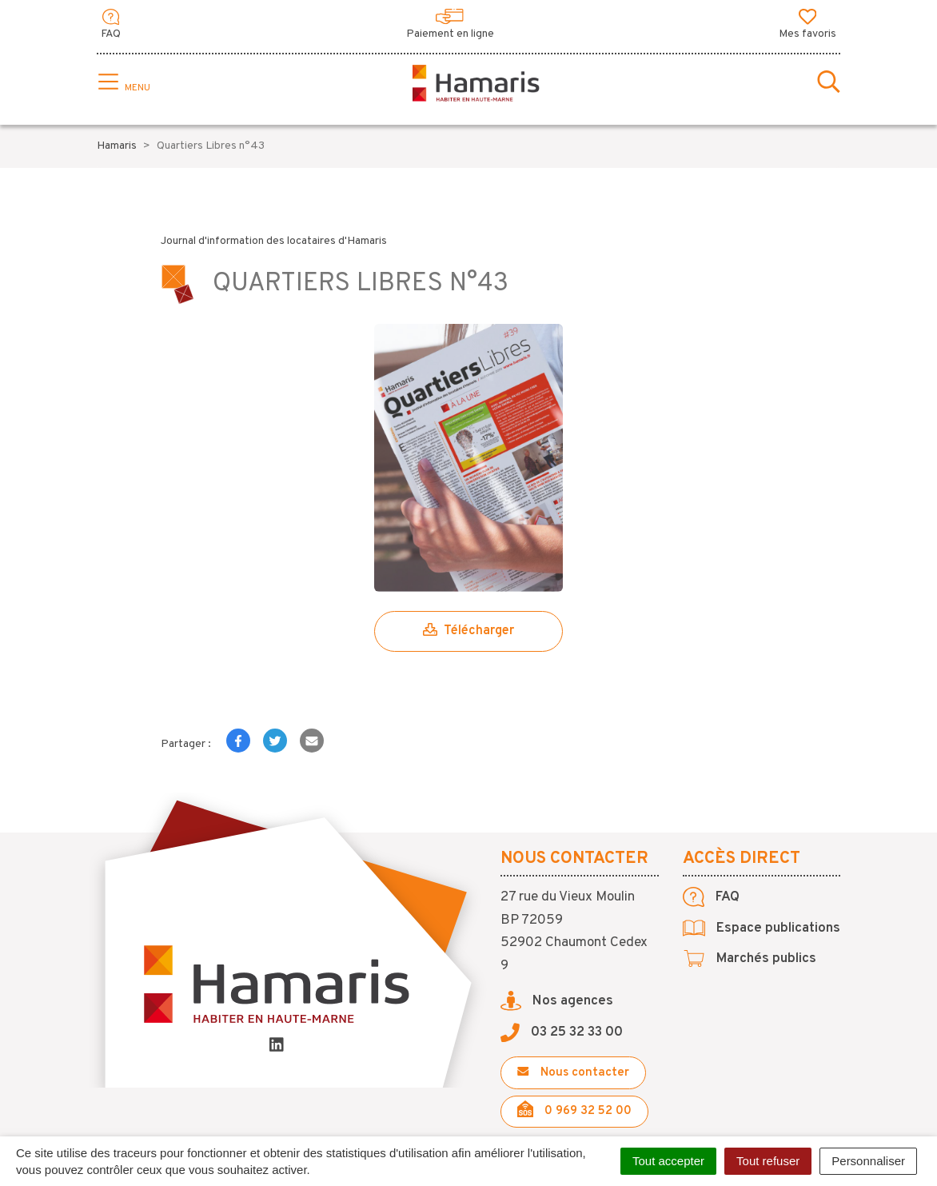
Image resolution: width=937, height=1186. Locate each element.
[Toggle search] (828, 83)
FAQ (111, 25)
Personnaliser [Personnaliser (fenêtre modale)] (868, 1161)
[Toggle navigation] (122, 83)
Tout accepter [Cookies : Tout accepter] (668, 1161)
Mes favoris (807, 25)
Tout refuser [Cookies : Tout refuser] (767, 1161)
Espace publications (761, 928)
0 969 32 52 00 (574, 1109)
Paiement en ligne (450, 25)
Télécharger (468, 631)
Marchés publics (749, 959)
